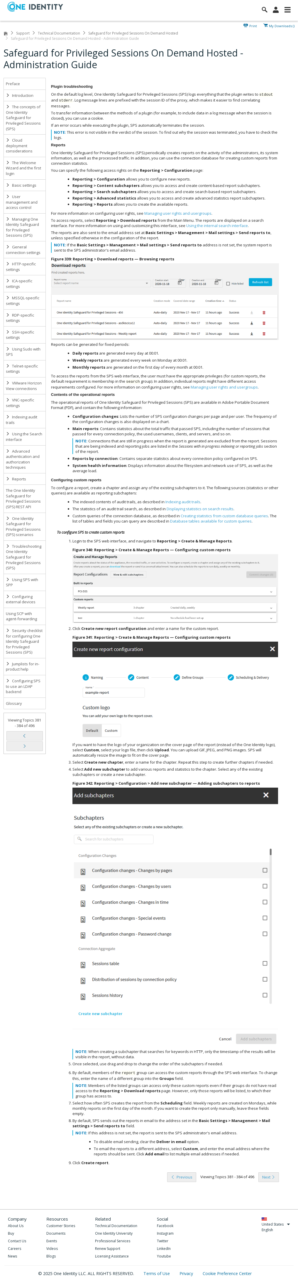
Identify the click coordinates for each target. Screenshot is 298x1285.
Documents (55, 1233)
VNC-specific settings (20, 402)
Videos (52, 1248)
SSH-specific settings (20, 334)
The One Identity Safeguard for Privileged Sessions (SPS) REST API (23, 498)
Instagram (165, 1233)
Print (253, 25)
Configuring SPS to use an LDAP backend (23, 686)
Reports (16, 479)
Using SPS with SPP (22, 582)
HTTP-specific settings (21, 266)
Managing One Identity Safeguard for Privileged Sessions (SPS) (22, 227)
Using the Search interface (24, 436)
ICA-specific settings (19, 283)
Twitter (162, 1240)
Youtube (164, 1256)
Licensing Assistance (112, 1256)
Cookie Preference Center (227, 1273)
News (12, 1256)
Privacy (187, 1273)
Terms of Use (157, 1273)
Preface (13, 83)
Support (23, 33)
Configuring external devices (20, 599)
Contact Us (17, 1240)
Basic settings (21, 185)
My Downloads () (281, 25)
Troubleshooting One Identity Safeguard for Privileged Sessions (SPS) (23, 557)
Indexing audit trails (21, 419)
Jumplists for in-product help (22, 666)
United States (276, 1224)
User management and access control (22, 202)
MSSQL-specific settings (22, 300)
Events (51, 1240)
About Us (15, 1225)
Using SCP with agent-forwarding (21, 616)
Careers (14, 1248)
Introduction (19, 95)
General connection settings (23, 249)
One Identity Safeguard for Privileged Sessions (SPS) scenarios (23, 526)
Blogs (51, 1256)
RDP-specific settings (20, 317)
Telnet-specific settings (22, 368)
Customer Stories (60, 1225)
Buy (11, 1233)
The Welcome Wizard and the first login (23, 168)
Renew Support (107, 1248)
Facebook (165, 1225)
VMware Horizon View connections (24, 385)
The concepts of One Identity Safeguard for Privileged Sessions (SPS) (23, 117)
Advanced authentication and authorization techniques (23, 459)
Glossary (14, 703)
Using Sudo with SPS (23, 351)
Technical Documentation (59, 33)
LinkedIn (164, 1248)
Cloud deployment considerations (19, 146)
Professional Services (112, 1240)
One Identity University (114, 1233)
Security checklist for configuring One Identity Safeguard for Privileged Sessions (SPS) (24, 641)
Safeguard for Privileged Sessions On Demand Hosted (133, 33)
